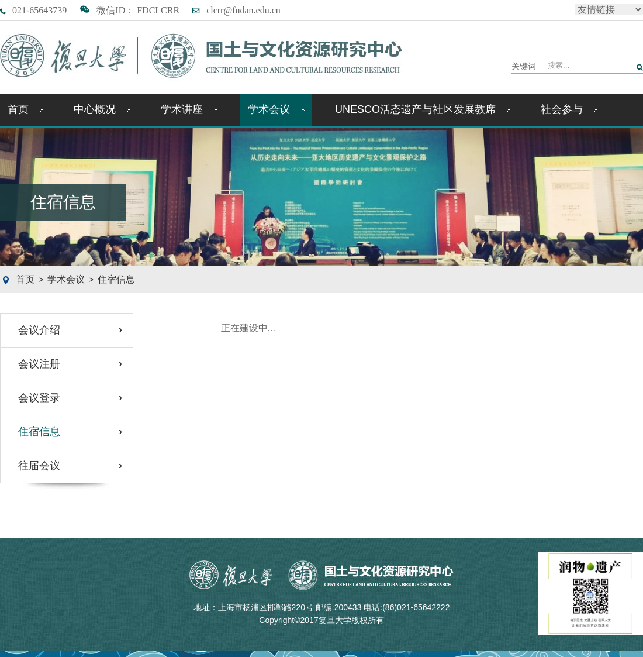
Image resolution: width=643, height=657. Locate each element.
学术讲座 (189, 109)
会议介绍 (39, 330)
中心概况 (102, 109)
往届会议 (39, 466)
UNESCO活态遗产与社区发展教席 (422, 109)
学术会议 (276, 109)
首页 (25, 109)
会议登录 (39, 398)
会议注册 (39, 364)
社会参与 (569, 109)
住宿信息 (116, 279)
